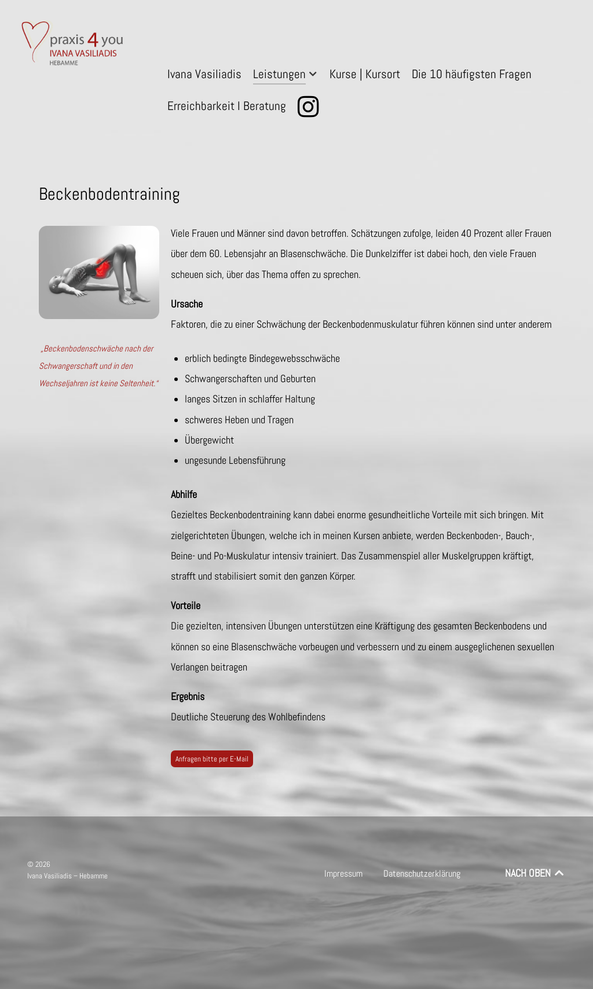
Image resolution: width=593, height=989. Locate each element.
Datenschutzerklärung (421, 873)
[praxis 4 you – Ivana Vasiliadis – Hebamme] (74, 44)
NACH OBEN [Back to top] (535, 873)
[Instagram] (310, 107)
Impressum (343, 873)
